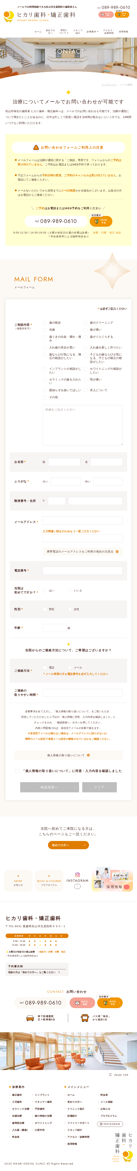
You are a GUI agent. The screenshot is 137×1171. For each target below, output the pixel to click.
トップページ (109, 84)
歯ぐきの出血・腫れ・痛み (65, 338)
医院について (64, 31)
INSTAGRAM (112, 1124)
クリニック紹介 (76, 1109)
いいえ (78, 590)
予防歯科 (40, 1109)
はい (51, 590)
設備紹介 (72, 1116)
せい (45, 481)
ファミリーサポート (78, 1123)
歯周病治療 (18, 1123)
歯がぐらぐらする (101, 336)
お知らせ (18, 882)
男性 (51, 609)
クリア (99, 787)
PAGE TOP (122, 1075)
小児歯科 (17, 1102)
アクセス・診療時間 (109, 31)
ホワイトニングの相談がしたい (106, 370)
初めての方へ (50, 31)
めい (88, 481)
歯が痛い (96, 329)
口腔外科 (40, 1130)
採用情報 (123, 32)
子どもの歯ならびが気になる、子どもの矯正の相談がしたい (106, 358)
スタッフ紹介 (78, 31)
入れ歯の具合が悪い (62, 347)
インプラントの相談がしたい (65, 370)
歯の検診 (55, 322)
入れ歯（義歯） (20, 1130)
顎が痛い (96, 379)
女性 (76, 609)
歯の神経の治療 (43, 1116)
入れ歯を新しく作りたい (106, 347)
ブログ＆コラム (49, 882)
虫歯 (52, 329)
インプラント (42, 1095)
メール (78, 667)
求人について (98, 390)
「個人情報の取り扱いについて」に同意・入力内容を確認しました (72, 771)
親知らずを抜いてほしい (65, 390)
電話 (51, 667)
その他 (53, 397)
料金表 (15, 1137)
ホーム (38, 32)
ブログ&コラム (108, 1116)
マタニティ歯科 (43, 1102)
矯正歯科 (17, 1095)
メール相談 (106, 1102)
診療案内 (93, 31)
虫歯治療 (17, 1116)
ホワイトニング (43, 1123)
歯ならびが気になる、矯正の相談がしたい (65, 356)
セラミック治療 (20, 1109)
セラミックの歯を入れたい (65, 381)
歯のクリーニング (101, 322)
